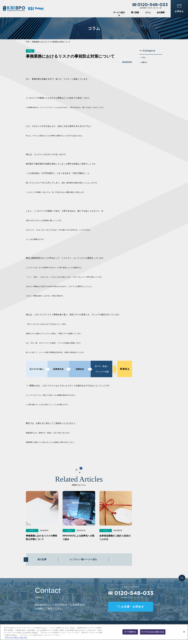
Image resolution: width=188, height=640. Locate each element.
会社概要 (161, 12)
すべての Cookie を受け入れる (152, 632)
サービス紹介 (119, 12)
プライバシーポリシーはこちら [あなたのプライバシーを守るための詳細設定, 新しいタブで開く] (16, 637)
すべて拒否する (130, 632)
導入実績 (135, 12)
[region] (94, 632)
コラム (148, 12)
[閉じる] (184, 632)
